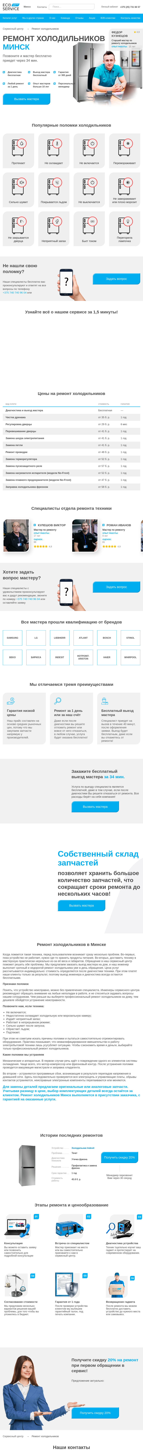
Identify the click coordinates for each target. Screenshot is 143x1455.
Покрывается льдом (54, 202)
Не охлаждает (54, 163)
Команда (65, 18)
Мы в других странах (33, 18)
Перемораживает (124, 163)
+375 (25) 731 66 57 (130, 7)
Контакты (42, 7)
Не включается (89, 163)
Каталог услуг (10, 18)
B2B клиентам (108, 18)
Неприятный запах (54, 239)
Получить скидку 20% (119, 1157)
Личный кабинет (109, 7)
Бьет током (89, 239)
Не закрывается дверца (18, 238)
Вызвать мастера (26, 99)
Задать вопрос (116, 279)
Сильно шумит (18, 202)
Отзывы (79, 18)
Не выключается (89, 202)
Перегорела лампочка (124, 238)
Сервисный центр (13, 28)
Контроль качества (130, 18)
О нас (52, 18)
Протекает (18, 163)
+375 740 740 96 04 (15, 292)
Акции (92, 18)
